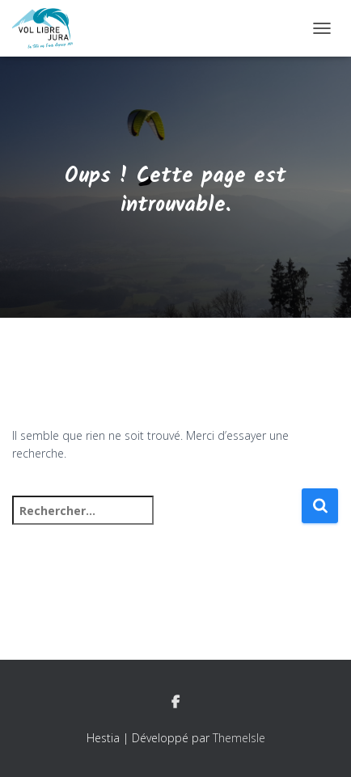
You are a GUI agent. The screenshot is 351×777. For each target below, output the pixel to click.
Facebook (175, 702)
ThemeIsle (239, 737)
